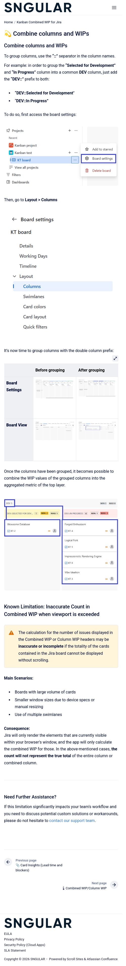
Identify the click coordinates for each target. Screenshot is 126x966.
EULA (8, 934)
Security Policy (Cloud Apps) (24, 945)
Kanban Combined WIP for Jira (39, 22)
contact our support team (72, 820)
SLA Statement (15, 950)
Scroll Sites (75, 959)
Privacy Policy (14, 939)
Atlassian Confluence (102, 959)
